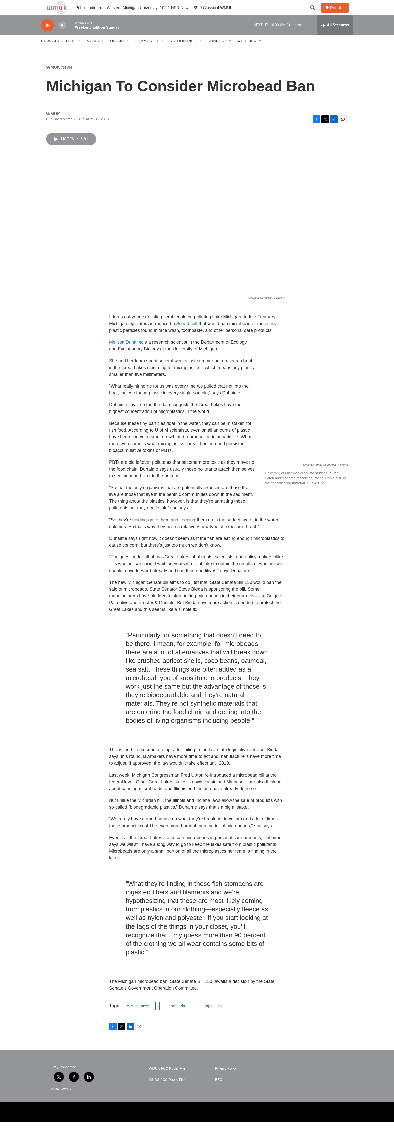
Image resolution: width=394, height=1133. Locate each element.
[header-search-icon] (315, 13)
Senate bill (187, 334)
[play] (47, 36)
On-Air (117, 52)
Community (147, 52)
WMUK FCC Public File (167, 1080)
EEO (218, 1091)
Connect (217, 52)
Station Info (183, 52)
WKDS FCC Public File (167, 1091)
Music (93, 52)
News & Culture (58, 52)
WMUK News (59, 78)
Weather (247, 52)
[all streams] (335, 36)
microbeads (175, 1017)
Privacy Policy (226, 1080)
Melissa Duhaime (126, 353)
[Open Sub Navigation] (80, 52)
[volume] (62, 36)
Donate (340, 13)
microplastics (210, 1017)
